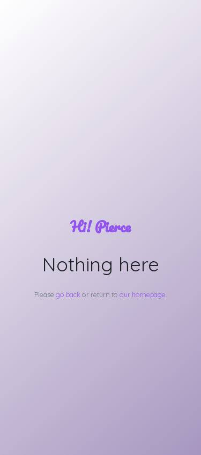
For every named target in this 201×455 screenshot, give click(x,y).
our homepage (143, 294)
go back (68, 294)
